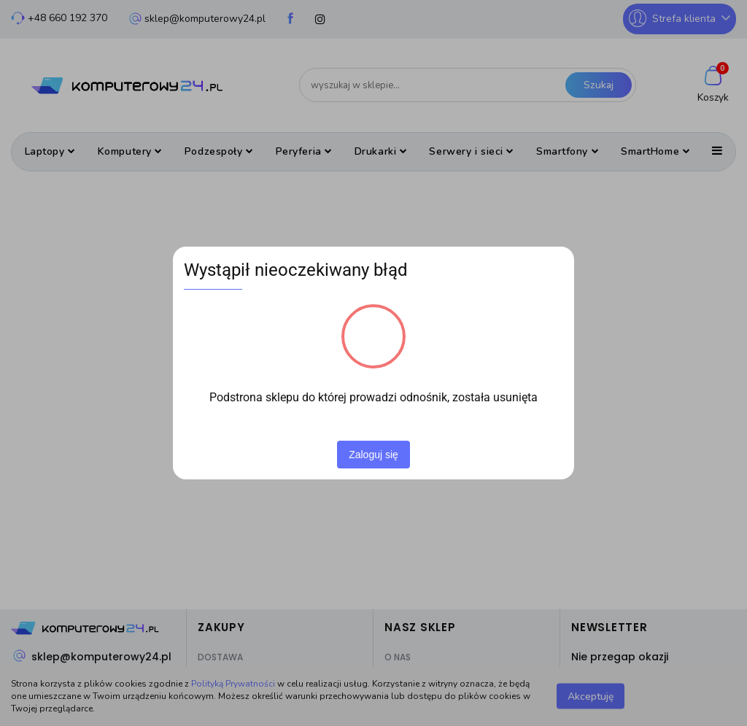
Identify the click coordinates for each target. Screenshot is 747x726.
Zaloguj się (373, 454)
